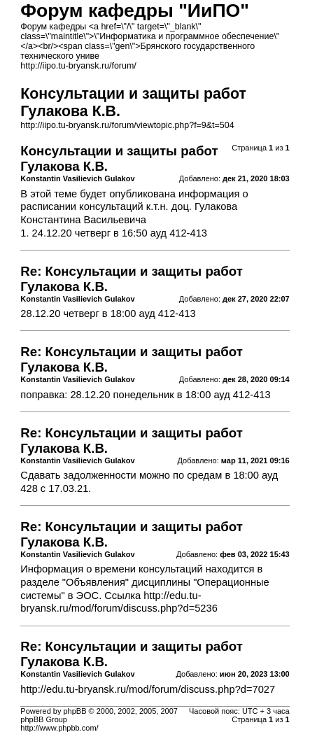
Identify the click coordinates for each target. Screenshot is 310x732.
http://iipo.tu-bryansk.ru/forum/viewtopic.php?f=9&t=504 (127, 125)
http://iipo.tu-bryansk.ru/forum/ (78, 66)
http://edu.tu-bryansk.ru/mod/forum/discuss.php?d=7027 (147, 689)
